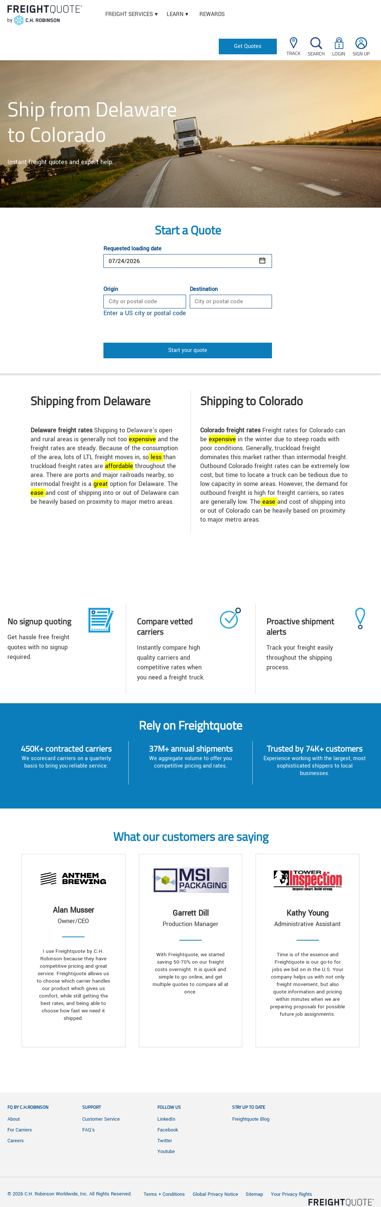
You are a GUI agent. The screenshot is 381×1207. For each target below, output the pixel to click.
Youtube (166, 1151)
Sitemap (254, 1194)
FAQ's (88, 1130)
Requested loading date (132, 249)
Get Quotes (248, 46)
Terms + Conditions (164, 1194)
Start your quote (187, 350)
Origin (110, 289)
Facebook (167, 1130)
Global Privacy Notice (216, 1194)
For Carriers (19, 1130)
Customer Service (101, 1119)
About (13, 1119)
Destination (204, 289)
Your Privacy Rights (291, 1194)
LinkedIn (166, 1119)
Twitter (164, 1140)
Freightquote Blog (250, 1119)
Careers (15, 1140)
